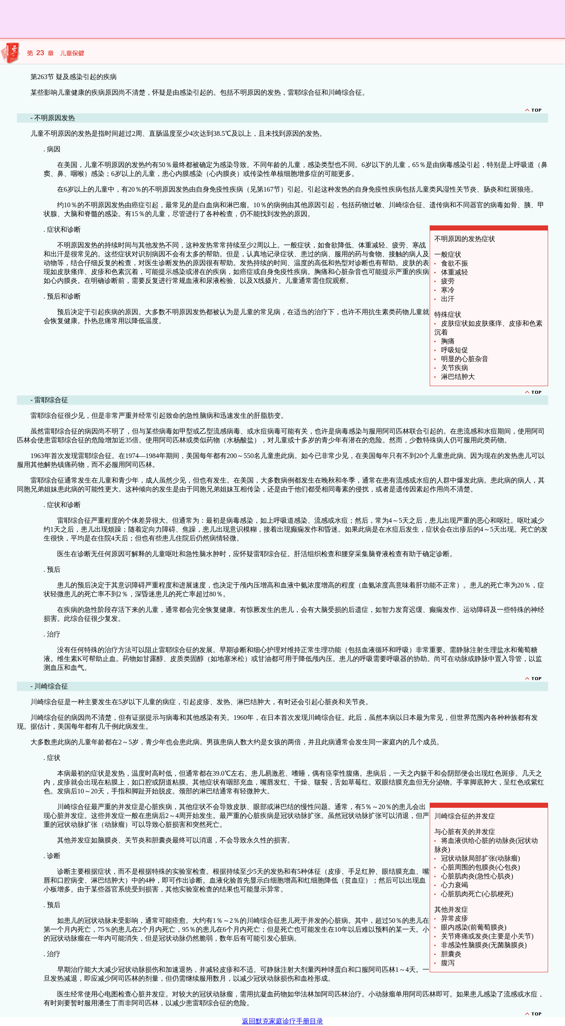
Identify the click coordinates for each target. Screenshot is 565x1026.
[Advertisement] (154, 19)
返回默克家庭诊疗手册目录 (282, 1021)
